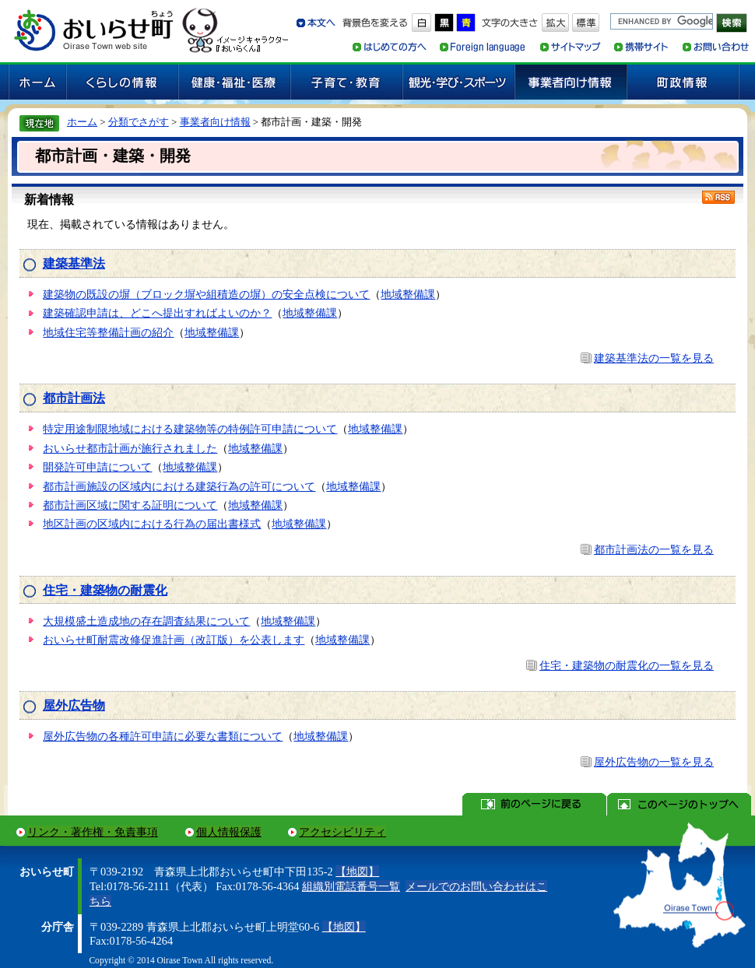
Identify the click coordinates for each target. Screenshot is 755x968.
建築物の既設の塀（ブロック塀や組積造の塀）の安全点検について (206, 294)
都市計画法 (74, 398)
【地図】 (357, 871)
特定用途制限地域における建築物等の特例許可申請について (190, 429)
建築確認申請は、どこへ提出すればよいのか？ (157, 313)
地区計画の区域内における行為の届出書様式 (152, 523)
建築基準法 (74, 263)
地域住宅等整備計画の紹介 (108, 332)
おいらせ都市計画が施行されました (130, 448)
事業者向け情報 (215, 122)
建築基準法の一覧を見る (654, 358)
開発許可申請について (97, 467)
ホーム (82, 122)
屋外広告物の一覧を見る (654, 762)
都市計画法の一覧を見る (654, 549)
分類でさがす (138, 122)
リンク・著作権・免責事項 (92, 832)
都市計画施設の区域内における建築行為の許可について (179, 486)
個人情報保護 (229, 832)
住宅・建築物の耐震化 (105, 590)
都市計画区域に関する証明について (130, 505)
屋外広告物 (74, 705)
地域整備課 (408, 294)
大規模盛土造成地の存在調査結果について (146, 621)
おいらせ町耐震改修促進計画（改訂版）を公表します (173, 639)
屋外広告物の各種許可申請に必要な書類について (163, 736)
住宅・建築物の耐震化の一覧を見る (626, 665)
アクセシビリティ (342, 832)
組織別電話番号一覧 (351, 886)
